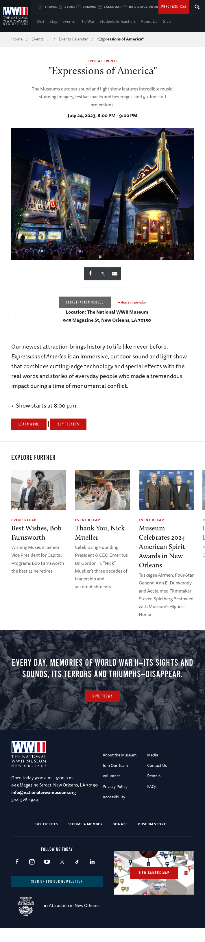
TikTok (77, 875)
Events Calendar (73, 39)
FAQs (151, 800)
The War (87, 21)
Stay (53, 21)
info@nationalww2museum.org (43, 805)
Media (152, 768)
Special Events (103, 60)
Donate (120, 837)
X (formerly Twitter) (62, 875)
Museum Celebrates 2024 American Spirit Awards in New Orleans (162, 546)
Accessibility (114, 810)
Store (69, 6)
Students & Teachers (117, 21)
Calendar (113, 6)
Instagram (31, 875)
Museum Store (151, 837)
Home (17, 39)
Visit (40, 21)
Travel (51, 6)
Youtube (46, 875)
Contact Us (157, 779)
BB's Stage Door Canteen (152, 6)
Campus (89, 6)
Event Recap (23, 519)
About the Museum (120, 768)
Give (166, 21)
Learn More (29, 424)
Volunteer (111, 789)
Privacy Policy (115, 800)
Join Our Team (115, 779)
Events (68, 21)
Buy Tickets (68, 424)
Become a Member (85, 837)
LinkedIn (92, 875)
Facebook (16, 875)
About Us (149, 21)
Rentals (153, 789)
